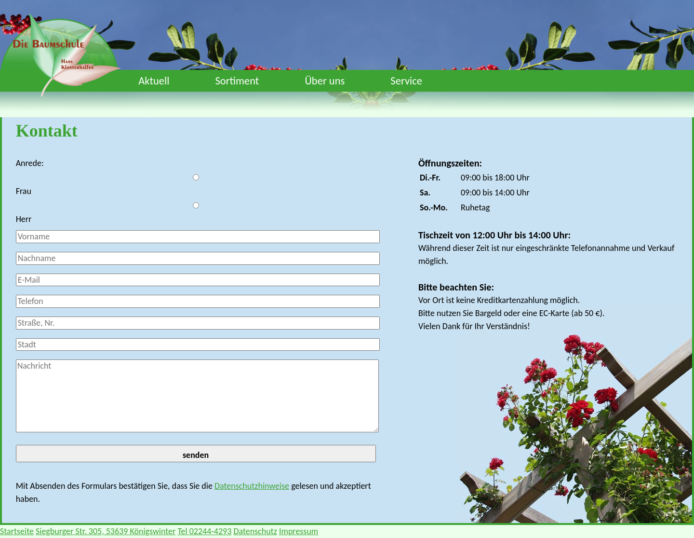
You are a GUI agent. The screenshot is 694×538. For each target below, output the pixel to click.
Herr (24, 219)
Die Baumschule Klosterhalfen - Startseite (67, 56)
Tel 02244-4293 (204, 531)
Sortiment (237, 80)
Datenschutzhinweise (251, 486)
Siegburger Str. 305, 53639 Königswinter (105, 531)
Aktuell (153, 80)
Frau (23, 191)
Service (406, 80)
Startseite (17, 531)
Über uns (325, 80)
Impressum (298, 531)
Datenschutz (255, 531)
